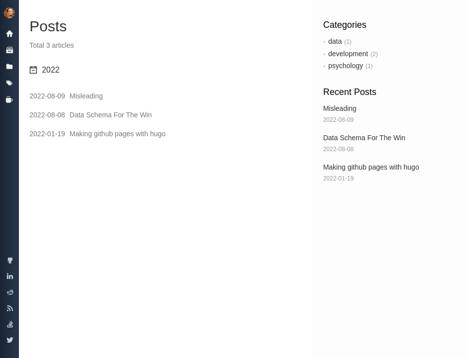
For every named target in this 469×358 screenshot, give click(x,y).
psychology (345, 66)
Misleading (340, 108)
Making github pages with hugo (371, 167)
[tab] (165, 70)
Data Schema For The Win (364, 138)
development (348, 54)
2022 (44, 70)
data (335, 41)
